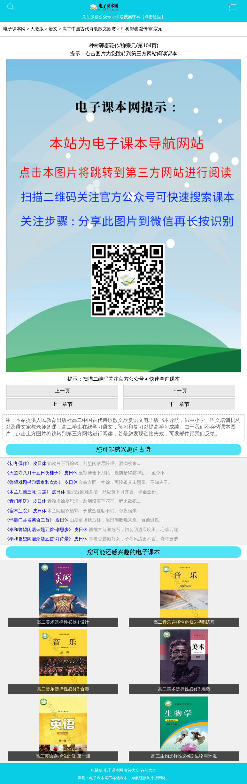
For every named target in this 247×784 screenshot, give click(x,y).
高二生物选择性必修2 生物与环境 (184, 756)
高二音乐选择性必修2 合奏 (63, 689)
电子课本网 (14, 29)
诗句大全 (148, 770)
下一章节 (179, 404)
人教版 (37, 29)
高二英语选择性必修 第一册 (62, 756)
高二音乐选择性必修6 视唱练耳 (184, 622)
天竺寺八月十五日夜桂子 (33, 472)
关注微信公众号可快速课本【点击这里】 (123, 16)
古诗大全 (131, 770)
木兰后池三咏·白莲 (27, 492)
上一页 (62, 390)
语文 (53, 29)
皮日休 (39, 463)
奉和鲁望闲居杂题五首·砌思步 (39, 529)
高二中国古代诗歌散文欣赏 (89, 29)
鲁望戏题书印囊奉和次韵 (33, 482)
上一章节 (62, 404)
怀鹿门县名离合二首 (29, 520)
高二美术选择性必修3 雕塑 (184, 689)
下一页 (179, 390)
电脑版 (97, 770)
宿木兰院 (18, 510)
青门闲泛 (18, 501)
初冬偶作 (18, 463)
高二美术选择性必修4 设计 (63, 622)
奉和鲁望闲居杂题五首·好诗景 (39, 539)
